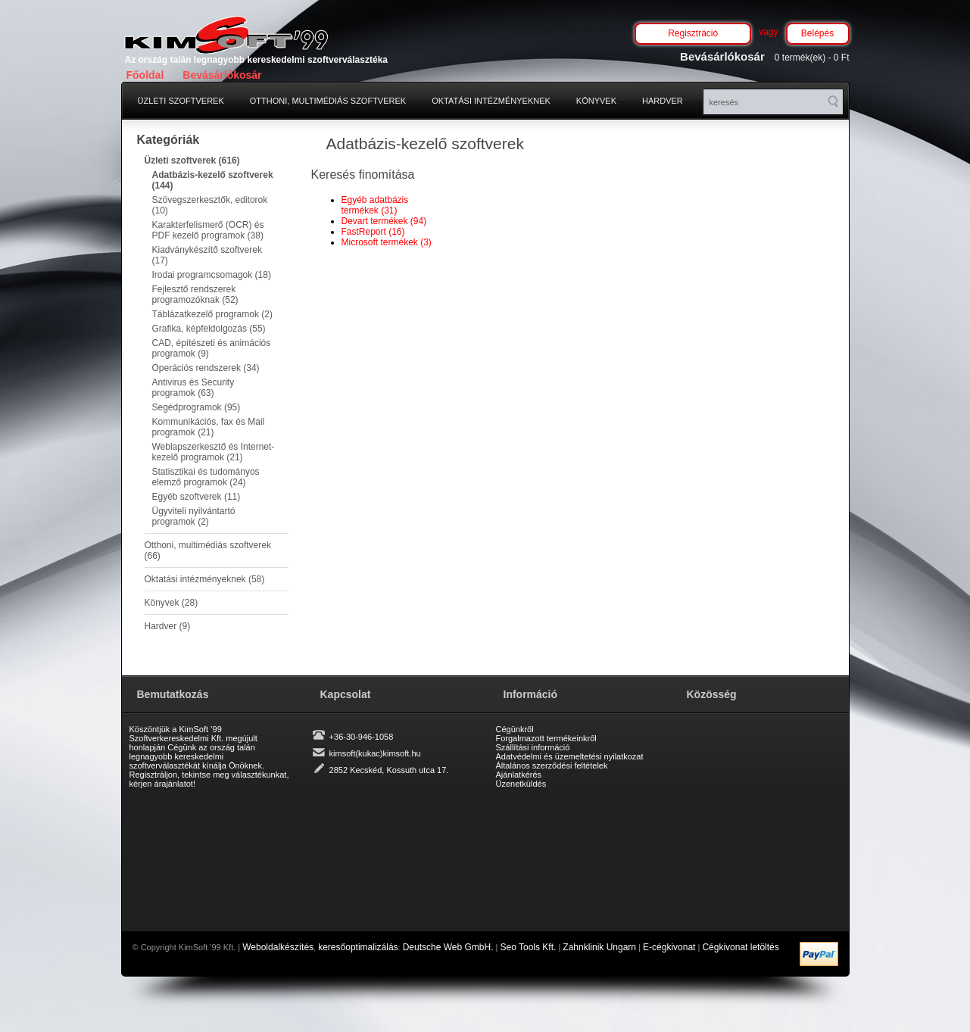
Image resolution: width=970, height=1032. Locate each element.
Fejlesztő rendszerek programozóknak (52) (195, 294)
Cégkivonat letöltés (740, 947)
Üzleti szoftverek (181, 100)
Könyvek (596, 100)
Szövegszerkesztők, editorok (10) (210, 205)
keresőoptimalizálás (358, 947)
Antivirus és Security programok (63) (193, 387)
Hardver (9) (168, 626)
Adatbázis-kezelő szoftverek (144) (212, 180)
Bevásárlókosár (221, 75)
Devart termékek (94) (384, 221)
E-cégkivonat (669, 947)
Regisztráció (693, 33)
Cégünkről (515, 729)
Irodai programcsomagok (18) (211, 275)
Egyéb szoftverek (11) (196, 496)
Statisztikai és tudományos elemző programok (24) (206, 477)
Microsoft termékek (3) (387, 242)
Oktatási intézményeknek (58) (205, 579)
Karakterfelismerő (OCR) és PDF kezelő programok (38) (208, 230)
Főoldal (145, 75)
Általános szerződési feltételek (552, 765)
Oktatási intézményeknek (491, 100)
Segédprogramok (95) (196, 407)
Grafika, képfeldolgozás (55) (209, 328)
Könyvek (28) (171, 602)
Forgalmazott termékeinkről (546, 738)
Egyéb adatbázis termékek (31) (375, 205)
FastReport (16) (373, 231)
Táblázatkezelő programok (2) (212, 314)
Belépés (817, 33)
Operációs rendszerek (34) (206, 368)
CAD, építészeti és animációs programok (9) (211, 348)
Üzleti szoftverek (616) (192, 160)
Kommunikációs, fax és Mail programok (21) (208, 427)
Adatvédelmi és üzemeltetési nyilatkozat (570, 756)
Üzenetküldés (521, 783)
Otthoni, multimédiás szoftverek (328, 100)
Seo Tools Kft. (529, 947)
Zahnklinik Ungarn (599, 947)
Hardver (662, 100)
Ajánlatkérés (519, 774)
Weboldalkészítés (277, 947)
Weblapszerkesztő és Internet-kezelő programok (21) (213, 452)
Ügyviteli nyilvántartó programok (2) (193, 516)
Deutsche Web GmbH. (448, 947)
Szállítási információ (533, 747)
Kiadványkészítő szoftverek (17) (207, 255)
